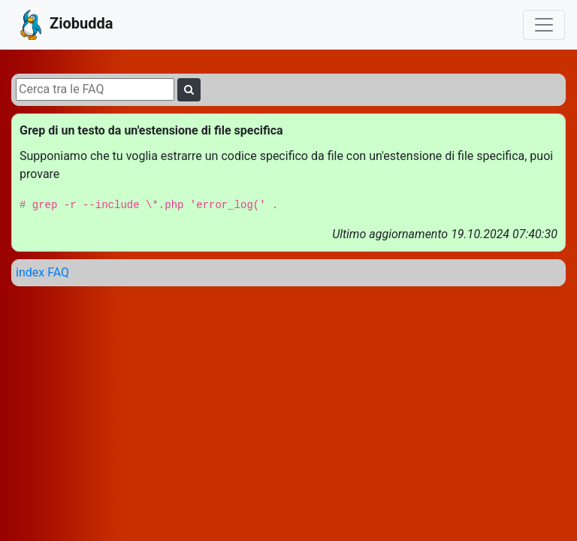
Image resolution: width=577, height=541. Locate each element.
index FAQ (42, 272)
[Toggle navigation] (544, 25)
